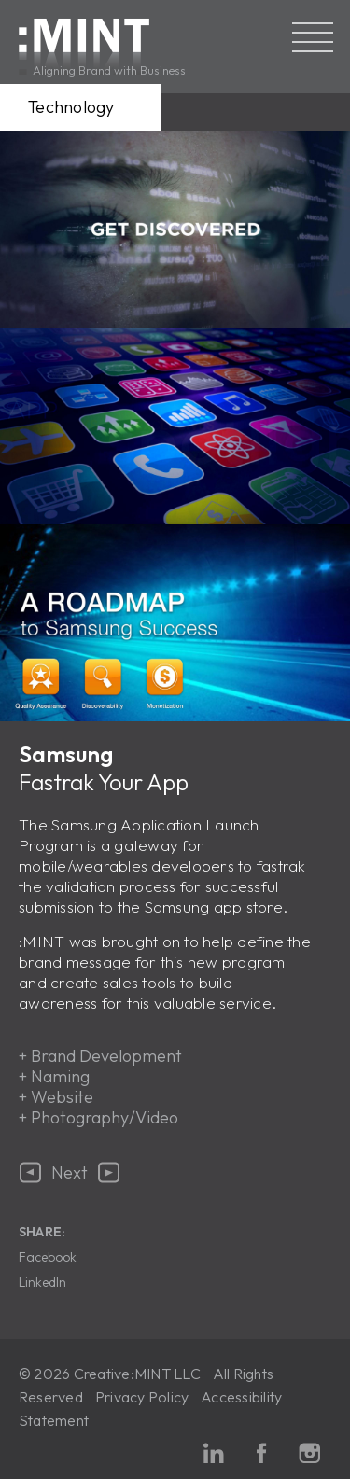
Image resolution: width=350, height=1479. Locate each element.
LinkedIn (42, 1282)
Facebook (48, 1257)
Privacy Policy (142, 1397)
